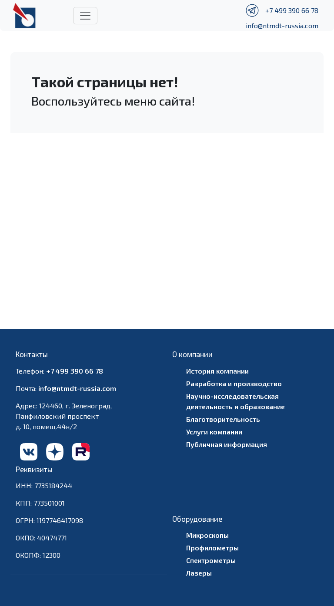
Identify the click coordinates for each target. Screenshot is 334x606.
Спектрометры (211, 560)
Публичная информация (226, 444)
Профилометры (212, 547)
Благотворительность (223, 419)
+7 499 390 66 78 (291, 10)
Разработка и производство (234, 383)
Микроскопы (207, 535)
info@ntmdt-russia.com (282, 25)
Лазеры (199, 573)
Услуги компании (214, 431)
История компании (217, 371)
